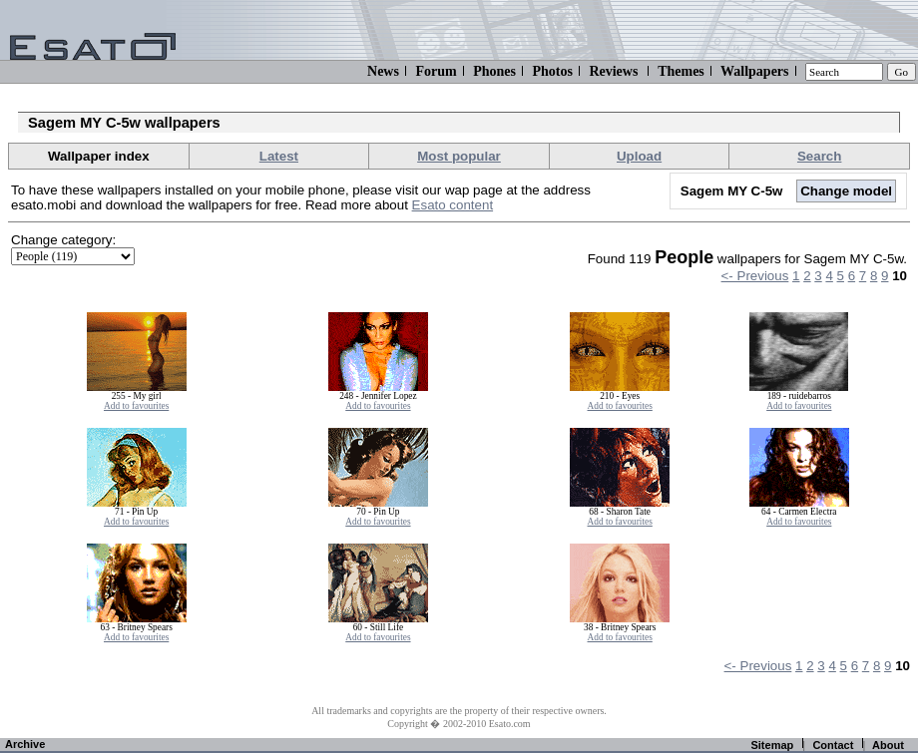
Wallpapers (754, 71)
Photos (552, 71)
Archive (25, 744)
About (888, 745)
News (383, 71)
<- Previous (755, 275)
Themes (681, 71)
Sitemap (771, 745)
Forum (435, 71)
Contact (832, 745)
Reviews (613, 71)
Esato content (453, 204)
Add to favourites (136, 406)
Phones (494, 71)
